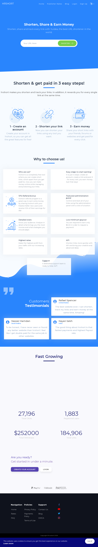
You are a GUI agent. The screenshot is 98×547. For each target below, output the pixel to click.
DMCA (41, 518)
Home (13, 509)
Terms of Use (29, 520)
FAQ (13, 518)
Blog (40, 514)
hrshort (8, 3)
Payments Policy (28, 515)
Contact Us (43, 509)
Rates (13, 514)
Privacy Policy (30, 509)
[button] (92, 4)
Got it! (89, 541)
